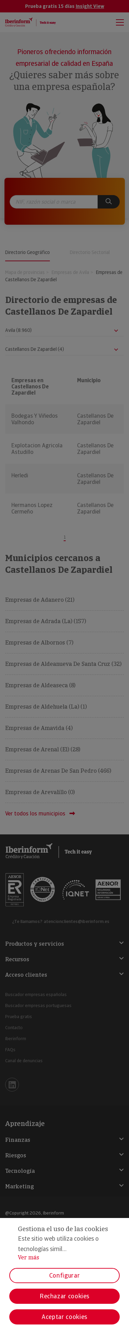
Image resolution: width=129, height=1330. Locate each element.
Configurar (64, 1275)
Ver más (28, 1257)
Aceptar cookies (64, 1317)
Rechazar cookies (64, 1296)
